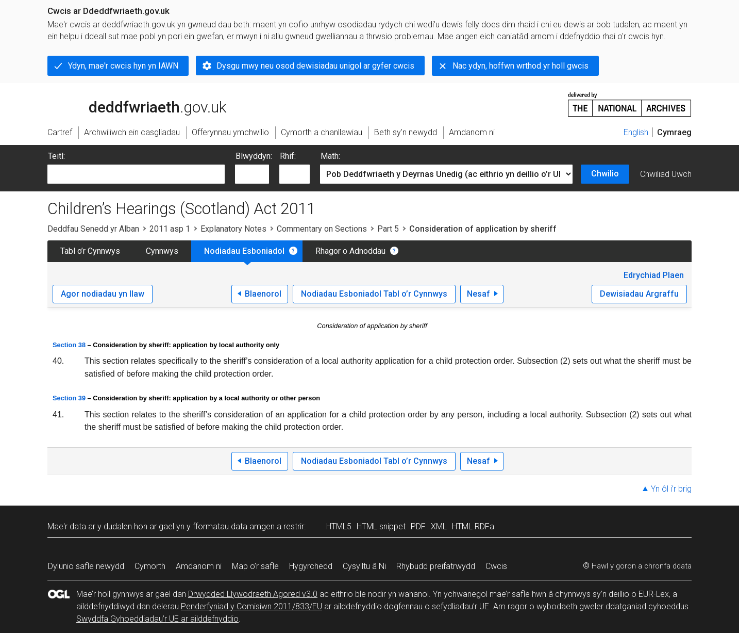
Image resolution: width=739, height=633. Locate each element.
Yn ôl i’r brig (671, 489)
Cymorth (150, 566)
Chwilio (605, 173)
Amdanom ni (199, 566)
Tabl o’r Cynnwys (90, 251)
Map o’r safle (255, 566)
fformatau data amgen (234, 526)
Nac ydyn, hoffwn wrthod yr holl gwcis (520, 66)
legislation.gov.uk (128, 103)
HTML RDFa (473, 526)
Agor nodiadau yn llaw (102, 294)
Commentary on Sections (322, 229)
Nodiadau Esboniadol (244, 251)
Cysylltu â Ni (364, 566)
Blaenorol (263, 294)
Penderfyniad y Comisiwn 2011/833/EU (251, 606)
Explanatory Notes (233, 229)
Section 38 (69, 345)
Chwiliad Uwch (666, 174)
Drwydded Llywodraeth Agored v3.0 (252, 594)
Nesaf (478, 294)
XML (439, 526)
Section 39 (69, 398)
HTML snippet (381, 526)
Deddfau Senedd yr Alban (93, 229)
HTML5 (338, 526)
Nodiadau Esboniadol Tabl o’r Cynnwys (374, 294)
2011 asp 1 (169, 229)
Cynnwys (162, 251)
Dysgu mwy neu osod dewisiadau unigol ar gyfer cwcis (315, 66)
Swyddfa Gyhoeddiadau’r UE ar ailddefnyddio (157, 619)
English (636, 132)
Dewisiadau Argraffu (639, 294)
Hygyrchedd (310, 566)
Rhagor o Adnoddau (350, 251)
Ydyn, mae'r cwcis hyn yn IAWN (123, 66)
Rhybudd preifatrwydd (435, 566)
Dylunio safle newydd (86, 566)
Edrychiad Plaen (654, 275)
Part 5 (388, 229)
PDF (418, 526)
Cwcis (496, 566)
